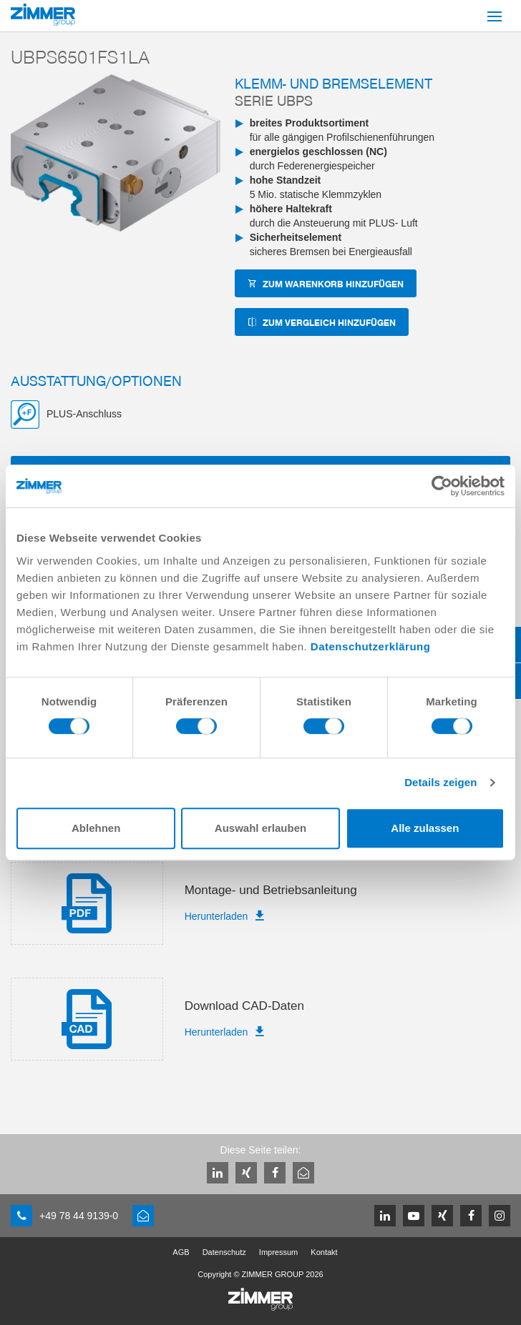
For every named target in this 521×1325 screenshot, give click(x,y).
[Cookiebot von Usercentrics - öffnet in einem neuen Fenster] (442, 486)
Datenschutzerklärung (371, 646)
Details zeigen (440, 782)
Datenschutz (224, 1252)
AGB (180, 1252)
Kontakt (324, 1252)
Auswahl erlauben (260, 828)
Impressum (278, 1252)
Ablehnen (96, 828)
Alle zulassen (425, 828)
